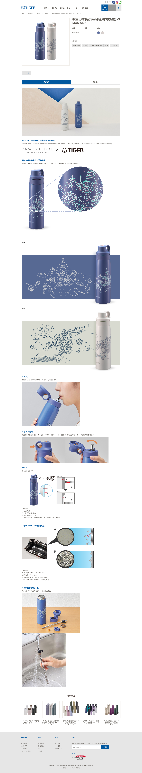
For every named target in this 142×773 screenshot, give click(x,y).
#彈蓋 (106, 45)
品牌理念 (24, 749)
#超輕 (85, 45)
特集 (68, 8)
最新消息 (54, 8)
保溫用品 (41, 746)
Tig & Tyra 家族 (26, 751)
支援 (75, 8)
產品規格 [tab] (95, 82)
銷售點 (62, 8)
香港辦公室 (58, 749)
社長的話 (24, 743)
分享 (27, 73)
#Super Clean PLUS (96, 45)
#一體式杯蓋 (114, 45)
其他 (39, 749)
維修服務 (57, 746)
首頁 (23, 13)
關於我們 (85, 8)
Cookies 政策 (71, 768)
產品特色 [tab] (46, 82)
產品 (45, 8)
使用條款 (78, 768)
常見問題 (57, 743)
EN (110, 2)
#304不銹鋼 (76, 45)
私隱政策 (64, 768)
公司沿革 (24, 746)
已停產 (40, 751)
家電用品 (41, 743)
